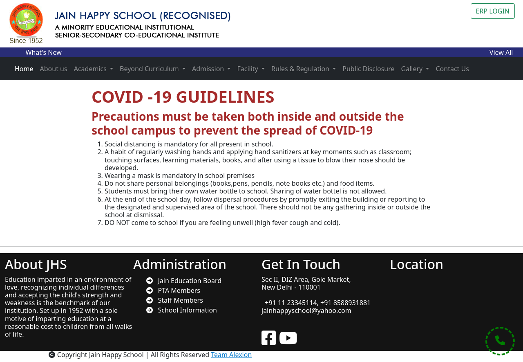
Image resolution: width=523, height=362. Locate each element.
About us (53, 68)
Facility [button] (248, 68)
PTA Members (176, 290)
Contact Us (452, 68)
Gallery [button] (413, 68)
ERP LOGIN (493, 11)
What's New (44, 52)
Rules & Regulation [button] (301, 68)
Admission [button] (209, 68)
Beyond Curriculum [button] (150, 68)
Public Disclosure (368, 68)
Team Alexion (231, 354)
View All (501, 52)
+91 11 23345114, (291, 302)
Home (24, 68)
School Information (185, 310)
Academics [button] (91, 68)
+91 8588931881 (345, 302)
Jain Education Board (187, 280)
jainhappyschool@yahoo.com (306, 310)
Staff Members (178, 300)
